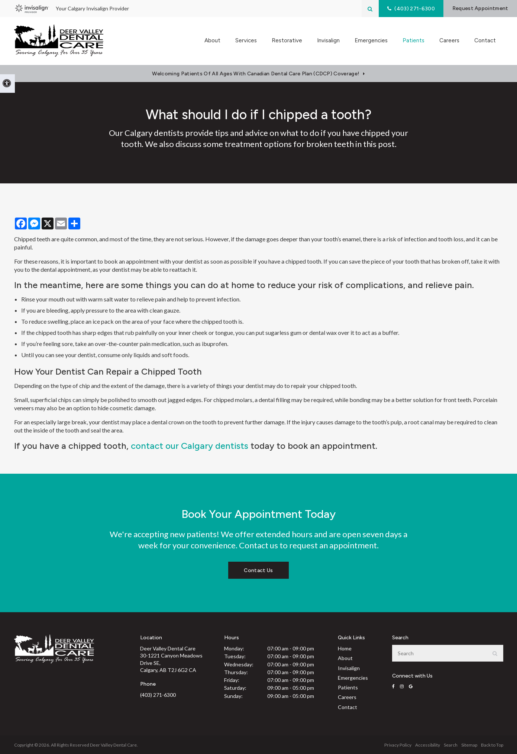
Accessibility (427, 745)
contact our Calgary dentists (189, 445)
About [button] (212, 40)
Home (345, 648)
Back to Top (492, 745)
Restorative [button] (287, 40)
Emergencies (371, 40)
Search (451, 745)
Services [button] (246, 40)
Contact (485, 40)
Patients (348, 687)
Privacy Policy (397, 745)
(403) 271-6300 (158, 695)
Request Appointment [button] (479, 8)
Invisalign (328, 40)
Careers (449, 40)
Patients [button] (413, 40)
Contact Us (258, 570)
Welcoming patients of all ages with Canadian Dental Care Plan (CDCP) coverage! (255, 74)
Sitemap (469, 745)
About (345, 658)
